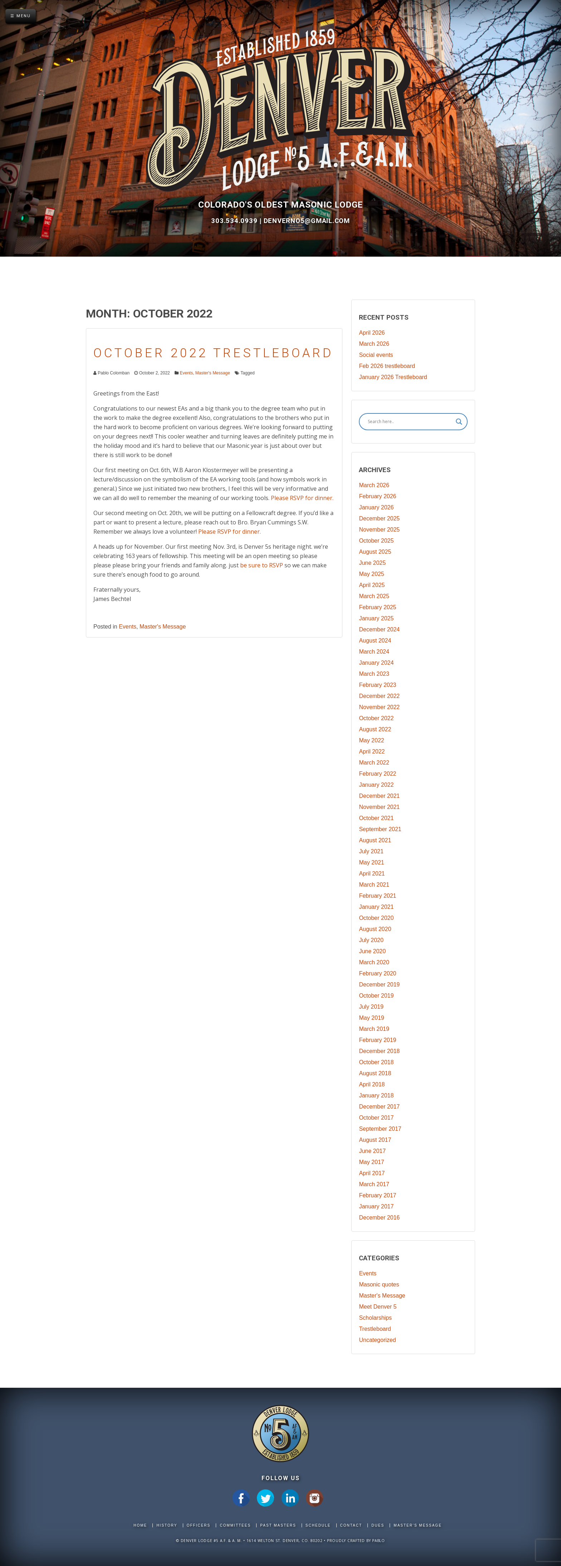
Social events (376, 355)
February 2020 (377, 973)
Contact (351, 1525)
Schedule (318, 1525)
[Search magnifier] (459, 422)
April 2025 (372, 585)
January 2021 (376, 907)
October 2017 (376, 1118)
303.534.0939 (235, 221)
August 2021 (375, 840)
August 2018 (375, 1073)
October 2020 (376, 918)
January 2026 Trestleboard (393, 377)
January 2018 (376, 1095)
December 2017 (379, 1107)
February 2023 (377, 685)
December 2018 (379, 1051)
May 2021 (371, 862)
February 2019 (377, 1040)
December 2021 (379, 796)
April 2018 (372, 1084)
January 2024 (376, 663)
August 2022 (375, 729)
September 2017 (380, 1129)
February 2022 (377, 774)
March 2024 (374, 652)
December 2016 (379, 1218)
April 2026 (372, 333)
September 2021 (380, 829)
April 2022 (372, 751)
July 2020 (371, 940)
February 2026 (377, 496)
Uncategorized (377, 1340)
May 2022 (371, 740)
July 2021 (371, 851)
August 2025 (375, 552)
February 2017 (377, 1195)
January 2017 (376, 1206)
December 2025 (379, 518)
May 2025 (371, 574)
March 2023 (374, 674)
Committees (235, 1525)
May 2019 (371, 1018)
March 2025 (374, 596)
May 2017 (371, 1162)
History (166, 1525)
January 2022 (376, 785)
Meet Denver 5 (377, 1307)
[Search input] (410, 422)
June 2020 (372, 951)
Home (140, 1525)
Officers (199, 1525)
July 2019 (371, 1007)
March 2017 (374, 1184)
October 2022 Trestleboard (213, 353)
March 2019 (374, 1029)
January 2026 (376, 507)
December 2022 (379, 696)
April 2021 (372, 874)
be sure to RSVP (261, 565)
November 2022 (379, 707)
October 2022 (376, 718)
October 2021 (376, 818)
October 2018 (376, 1062)
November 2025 (379, 530)
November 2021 (379, 807)
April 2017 (372, 1173)
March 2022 (374, 763)
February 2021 (377, 896)
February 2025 (377, 607)
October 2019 (376, 996)
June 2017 (372, 1151)
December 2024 (379, 629)
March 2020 (374, 962)
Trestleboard (375, 1329)
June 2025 (372, 563)
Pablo (378, 1540)
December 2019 (379, 984)
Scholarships (375, 1318)
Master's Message (212, 372)
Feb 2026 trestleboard (387, 366)
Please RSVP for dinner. (302, 498)
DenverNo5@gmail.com (307, 221)
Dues (377, 1525)
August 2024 (375, 640)
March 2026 (374, 344)
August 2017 (375, 1140)
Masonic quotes (379, 1284)
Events (186, 372)
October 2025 (376, 541)
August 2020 (375, 929)
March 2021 (374, 885)
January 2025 (376, 618)
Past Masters (278, 1525)
